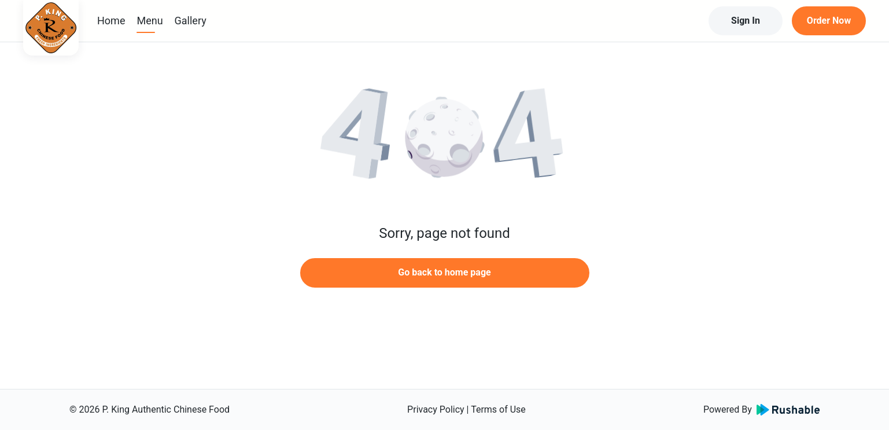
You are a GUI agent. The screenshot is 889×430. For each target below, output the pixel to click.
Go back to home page (444, 272)
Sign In (745, 20)
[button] (444, 139)
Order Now (829, 20)
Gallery (190, 20)
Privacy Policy (435, 409)
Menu (150, 20)
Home (111, 20)
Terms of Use (498, 409)
